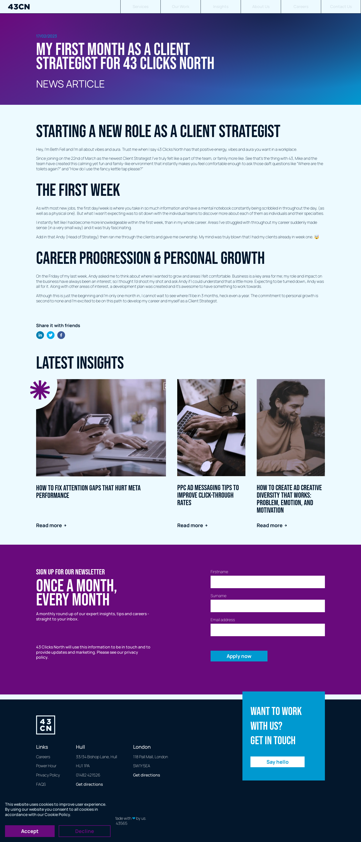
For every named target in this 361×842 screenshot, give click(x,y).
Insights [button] (220, 6)
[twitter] (51, 335)
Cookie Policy (57, 814)
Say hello (277, 761)
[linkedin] (40, 335)
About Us (260, 6)
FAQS (41, 784)
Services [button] (140, 6)
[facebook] (61, 335)
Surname (218, 595)
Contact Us (341, 6)
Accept (30, 831)
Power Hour (46, 765)
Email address (223, 619)
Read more (51, 525)
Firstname (219, 571)
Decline (84, 831)
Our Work (180, 6)
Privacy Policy (48, 775)
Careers (301, 6)
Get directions (89, 784)
